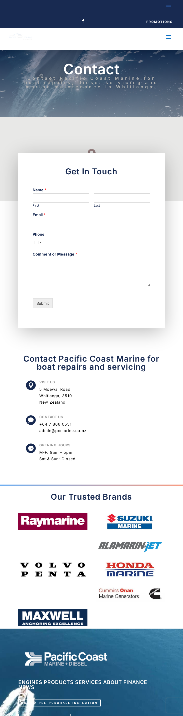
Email (39, 214)
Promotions (159, 22)
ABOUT (112, 682)
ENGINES (30, 682)
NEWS (26, 687)
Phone (39, 234)
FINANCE (135, 682)
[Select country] (38, 242)
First (36, 205)
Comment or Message (55, 254)
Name (39, 189)
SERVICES (88, 682)
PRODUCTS (59, 682)
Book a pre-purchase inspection (59, 703)
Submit (42, 303)
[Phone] (91, 242)
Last (97, 205)
